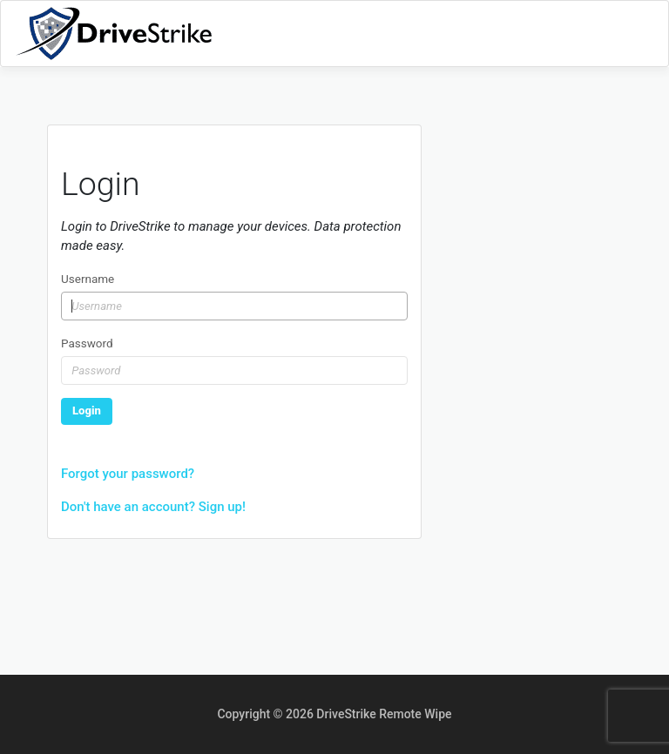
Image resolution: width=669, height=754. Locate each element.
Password (87, 343)
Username (87, 279)
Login (86, 410)
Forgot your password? (127, 473)
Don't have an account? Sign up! (153, 507)
